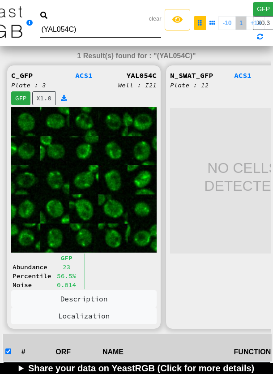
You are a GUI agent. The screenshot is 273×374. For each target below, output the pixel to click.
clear (155, 18)
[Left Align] (177, 19)
